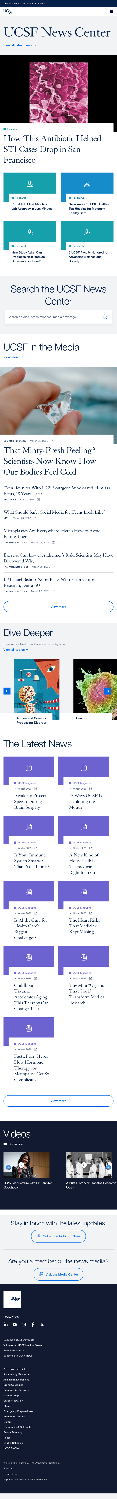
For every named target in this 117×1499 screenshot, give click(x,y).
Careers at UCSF (13, 1405)
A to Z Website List (14, 1374)
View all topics (14, 655)
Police (6, 1442)
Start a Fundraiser (13, 1355)
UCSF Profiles (11, 1453)
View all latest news (17, 45)
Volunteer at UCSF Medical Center (23, 1350)
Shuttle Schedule (13, 1448)
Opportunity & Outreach (17, 1432)
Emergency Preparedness (18, 1416)
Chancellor (9, 1411)
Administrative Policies (16, 1384)
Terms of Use (10, 1479)
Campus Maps (11, 1400)
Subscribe (15, 1149)
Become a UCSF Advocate (18, 1345)
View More (58, 1106)
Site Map (8, 1473)
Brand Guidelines (13, 1390)
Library (7, 1427)
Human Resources (14, 1421)
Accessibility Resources (17, 1379)
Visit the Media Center (62, 1279)
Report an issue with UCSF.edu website (25, 1484)
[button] (103, 9)
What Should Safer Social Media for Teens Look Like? (54, 517)
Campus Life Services (16, 1395)
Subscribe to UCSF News (62, 1241)
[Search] (58, 319)
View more (11, 360)
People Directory (13, 1437)
